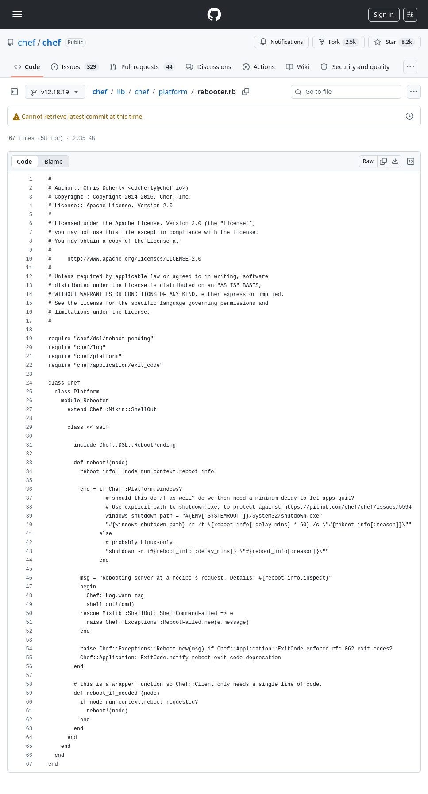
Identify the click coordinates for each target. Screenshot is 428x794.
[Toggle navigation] (17, 14)
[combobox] (349, 91)
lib (121, 92)
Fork (338, 42)
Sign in (384, 14)
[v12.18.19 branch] (55, 92)
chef (26, 42)
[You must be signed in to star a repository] (394, 42)
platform (172, 92)
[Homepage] (214, 14)
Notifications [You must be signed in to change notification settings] (281, 42)
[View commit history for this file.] (409, 116)
